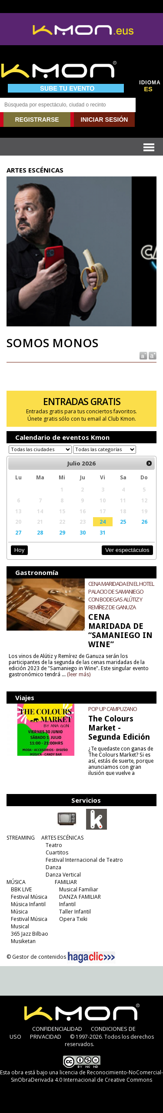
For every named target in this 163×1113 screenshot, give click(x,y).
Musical (20, 926)
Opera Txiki (73, 919)
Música (19, 911)
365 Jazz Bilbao (29, 933)
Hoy (19, 550)
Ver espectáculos (127, 550)
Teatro (54, 845)
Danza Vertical (63, 874)
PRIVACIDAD (45, 1036)
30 (83, 532)
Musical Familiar (78, 889)
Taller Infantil (75, 911)
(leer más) (78, 674)
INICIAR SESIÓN (104, 119)
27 (18, 532)
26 (144, 521)
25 (123, 521)
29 (62, 532)
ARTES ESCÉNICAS (62, 837)
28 (40, 532)
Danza (53, 867)
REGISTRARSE (37, 119)
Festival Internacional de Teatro (84, 860)
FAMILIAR (66, 882)
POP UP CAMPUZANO (112, 709)
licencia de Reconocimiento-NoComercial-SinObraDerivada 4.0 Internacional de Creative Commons (87, 1076)
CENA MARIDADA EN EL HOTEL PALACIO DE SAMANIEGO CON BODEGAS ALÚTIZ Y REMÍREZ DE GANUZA (121, 595)
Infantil (67, 904)
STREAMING (21, 837)
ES (148, 89)
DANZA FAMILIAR (80, 896)
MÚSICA (16, 882)
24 (103, 521)
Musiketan (23, 941)
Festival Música (29, 896)
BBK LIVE (21, 889)
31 (103, 532)
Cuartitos (57, 852)
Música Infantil (28, 904)
